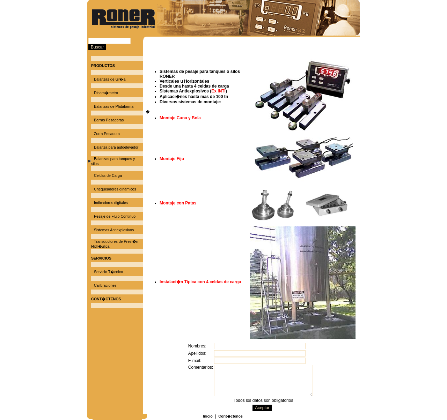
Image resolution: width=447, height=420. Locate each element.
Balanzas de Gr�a (109, 79)
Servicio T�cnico (108, 272)
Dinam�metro (106, 93)
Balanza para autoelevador (116, 147)
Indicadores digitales (111, 203)
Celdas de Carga (108, 175)
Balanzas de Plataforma (113, 106)
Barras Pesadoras (109, 120)
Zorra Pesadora (107, 134)
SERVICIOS (101, 258)
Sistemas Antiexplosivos (114, 230)
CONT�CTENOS (106, 299)
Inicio (208, 416)
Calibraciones (105, 285)
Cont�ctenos (230, 416)
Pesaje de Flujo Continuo (114, 216)
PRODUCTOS (103, 65)
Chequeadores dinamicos (115, 189)
